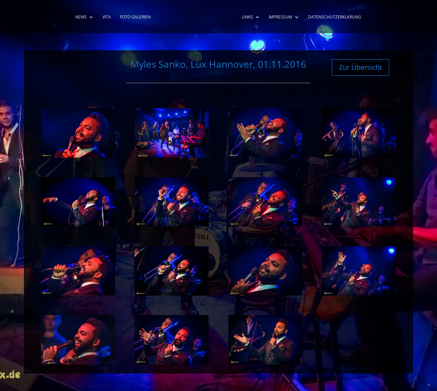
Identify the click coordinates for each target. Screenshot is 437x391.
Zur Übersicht (360, 67)
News (81, 17)
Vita (106, 17)
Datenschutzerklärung (334, 17)
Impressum (280, 17)
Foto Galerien (135, 17)
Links (247, 17)
